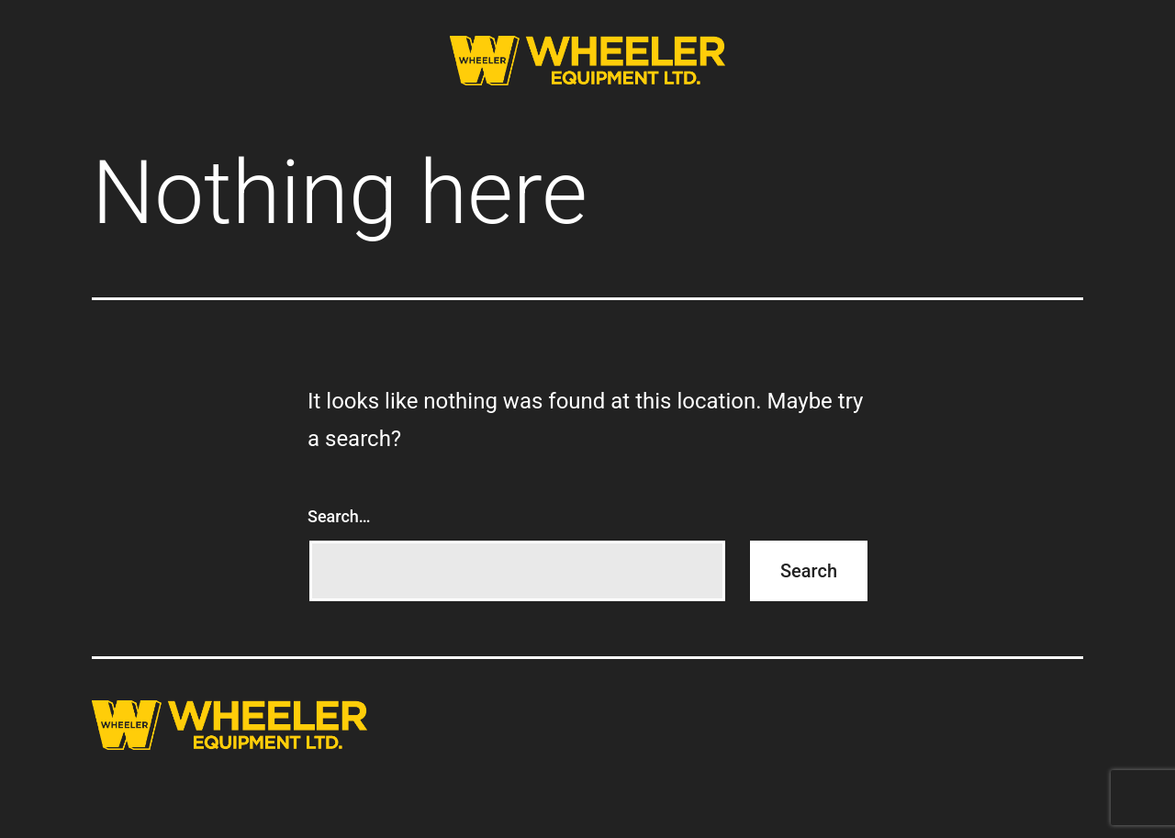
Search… (339, 516)
